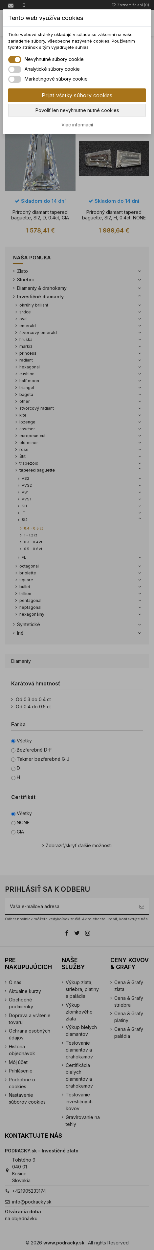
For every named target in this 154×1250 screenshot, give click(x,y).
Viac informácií (77, 124)
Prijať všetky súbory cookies (77, 95)
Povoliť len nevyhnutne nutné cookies (77, 110)
